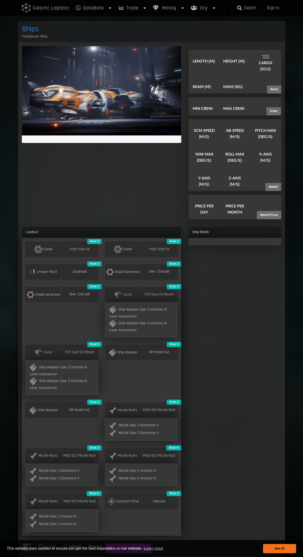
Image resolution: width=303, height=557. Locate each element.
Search (246, 8)
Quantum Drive (123, 501)
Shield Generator (123, 272)
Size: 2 (94, 241)
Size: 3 (174, 286)
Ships (30, 29)
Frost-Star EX (80, 249)
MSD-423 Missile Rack (159, 455)
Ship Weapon (123, 352)
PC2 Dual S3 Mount (159, 294)
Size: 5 (94, 344)
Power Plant (43, 272)
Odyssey (159, 501)
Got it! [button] (280, 548)
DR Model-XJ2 (159, 352)
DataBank (93, 8)
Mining (169, 8)
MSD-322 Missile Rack (159, 410)
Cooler (44, 249)
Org (203, 5)
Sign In (273, 8)
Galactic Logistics (45, 8)
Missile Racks (123, 410)
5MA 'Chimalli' (159, 271)
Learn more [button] (153, 548)
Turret (123, 295)
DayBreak (80, 271)
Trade (132, 8)
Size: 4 (174, 448)
